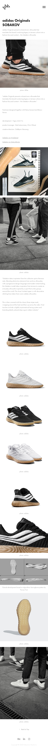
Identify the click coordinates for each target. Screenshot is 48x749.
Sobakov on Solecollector (11, 142)
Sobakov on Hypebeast (10, 138)
